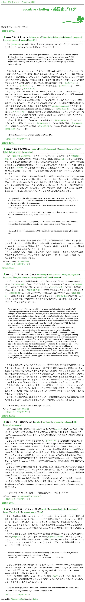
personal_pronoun (11, 40)
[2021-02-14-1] (52, 441)
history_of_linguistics (70, 274)
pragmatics (52, 149)
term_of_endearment (12, 425)
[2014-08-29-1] (43, 123)
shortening (58, 37)
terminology (42, 274)
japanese (62, 149)
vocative (23, 40)
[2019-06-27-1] (71, 83)
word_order (15, 512)
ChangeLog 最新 (28, 2)
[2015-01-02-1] (65, 86)
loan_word (71, 149)
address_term (35, 37)
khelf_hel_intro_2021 (12, 152)
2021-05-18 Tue (8, 143)
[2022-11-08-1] (23, 496)
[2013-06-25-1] (56, 287)
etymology (8, 277)
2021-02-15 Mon (8, 416)
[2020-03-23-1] (16, 293)
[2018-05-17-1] (34, 290)
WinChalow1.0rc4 (18, 599)
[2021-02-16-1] (35, 496)
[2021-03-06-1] (23, 409)
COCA (55, 576)
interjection (72, 509)
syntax (6, 512)
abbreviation (48, 37)
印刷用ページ (23, 139)
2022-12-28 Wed (8, 31)
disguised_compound (73, 37)
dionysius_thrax (20, 277)
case (49, 274)
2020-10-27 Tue (8, 503)
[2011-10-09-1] (61, 120)
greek (50, 277)
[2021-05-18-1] (11, 129)
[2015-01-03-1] (29, 89)
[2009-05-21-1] (63, 109)
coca (40, 512)
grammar (56, 274)
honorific (32, 40)
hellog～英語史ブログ (10, 2)
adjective (63, 509)
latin (44, 277)
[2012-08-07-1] (26, 86)
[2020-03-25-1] (62, 296)
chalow (35, 599)
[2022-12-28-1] (23, 261)
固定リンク (11, 139)
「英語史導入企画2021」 (21, 156)
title (78, 149)
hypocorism (27, 152)
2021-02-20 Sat (8, 268)
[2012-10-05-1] (18, 284)
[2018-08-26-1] (45, 126)
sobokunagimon (34, 277)
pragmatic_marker (29, 512)
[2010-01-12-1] (18, 112)
